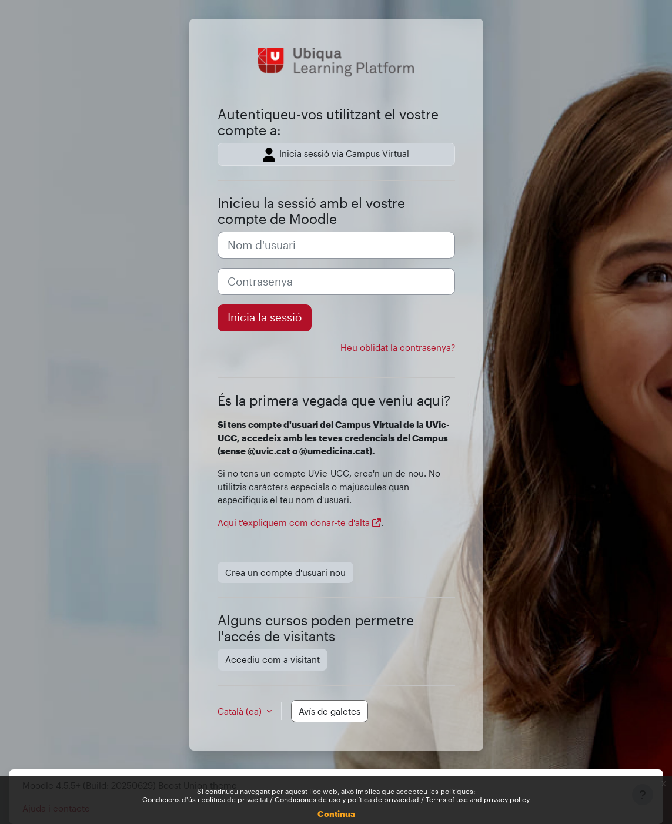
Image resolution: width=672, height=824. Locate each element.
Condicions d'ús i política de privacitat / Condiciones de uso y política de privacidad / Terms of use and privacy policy (336, 799)
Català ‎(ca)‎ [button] (241, 711)
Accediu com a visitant (272, 659)
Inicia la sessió (265, 317)
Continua (336, 814)
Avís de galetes (329, 711)
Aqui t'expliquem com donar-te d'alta (294, 522)
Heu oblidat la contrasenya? (397, 347)
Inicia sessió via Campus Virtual (336, 155)
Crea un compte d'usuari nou (285, 572)
